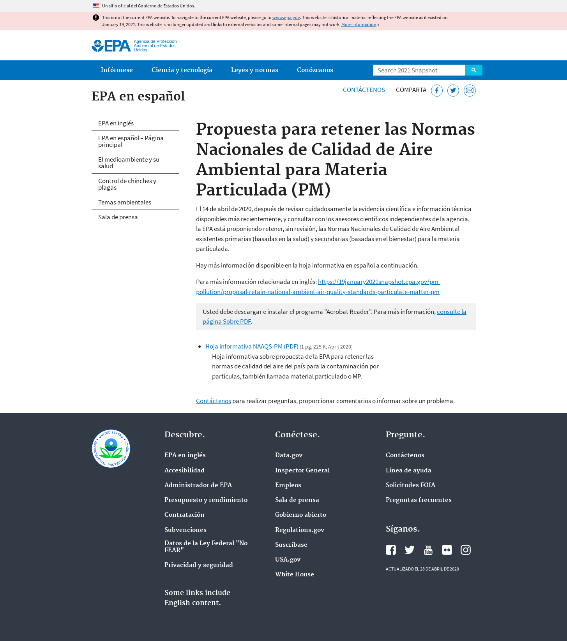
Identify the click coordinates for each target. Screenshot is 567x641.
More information (358, 24)
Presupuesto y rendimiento (205, 500)
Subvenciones (185, 530)
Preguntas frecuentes (419, 500)
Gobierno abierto (300, 515)
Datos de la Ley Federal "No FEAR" (205, 547)
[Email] (470, 91)
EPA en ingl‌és (185, 455)
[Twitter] (453, 91)
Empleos (288, 485)
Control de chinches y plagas (127, 184)
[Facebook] (437, 91)
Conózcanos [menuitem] (315, 70)
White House (294, 574)
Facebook (391, 550)
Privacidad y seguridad (198, 565)
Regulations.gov (299, 530)
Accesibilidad (184, 470)
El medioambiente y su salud (128, 162)
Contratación (184, 515)
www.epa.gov (286, 17)
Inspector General (302, 470)
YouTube (428, 550)
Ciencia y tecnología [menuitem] (182, 70)
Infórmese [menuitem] (117, 70)
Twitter (409, 550)
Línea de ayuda (408, 470)
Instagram (466, 550)
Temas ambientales (124, 202)
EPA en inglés (116, 123)
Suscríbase (291, 545)
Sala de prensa (118, 217)
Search (473, 70)
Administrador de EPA (198, 485)
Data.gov (288, 455)
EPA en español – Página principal (131, 141)
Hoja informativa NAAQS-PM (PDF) (252, 346)
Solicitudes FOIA (410, 485)
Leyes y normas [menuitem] (254, 70)
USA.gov (287, 560)
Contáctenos (364, 89)
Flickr (447, 550)
